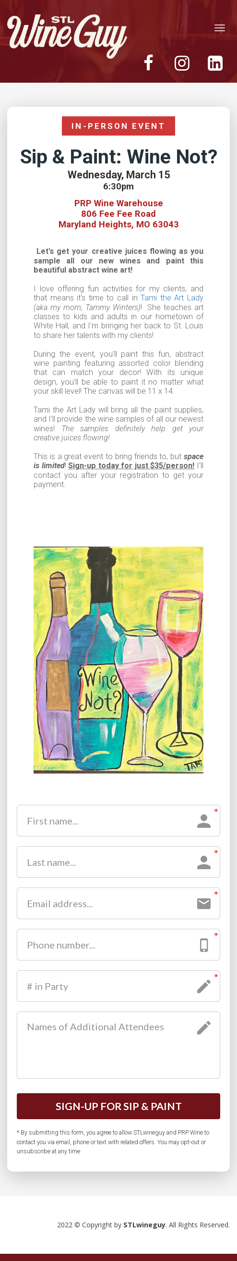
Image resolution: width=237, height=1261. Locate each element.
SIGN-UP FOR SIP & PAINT (118, 1109)
